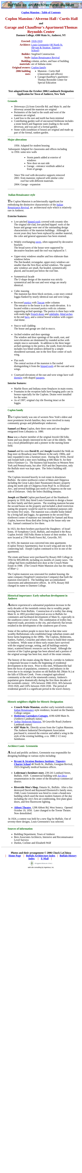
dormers (18, 377)
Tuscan (41, 302)
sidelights (54, 314)
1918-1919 (36, 41)
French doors (37, 314)
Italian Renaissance (24, 710)
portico (27, 302)
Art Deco (62, 775)
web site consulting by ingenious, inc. (41, 866)
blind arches (66, 314)
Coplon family (38, 67)
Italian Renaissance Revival (45, 57)
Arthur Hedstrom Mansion (27, 721)
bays (27, 317)
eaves (38, 242)
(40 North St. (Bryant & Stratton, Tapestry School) (47, 47)
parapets (40, 377)
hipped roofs (34, 221)
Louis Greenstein (40, 44)
